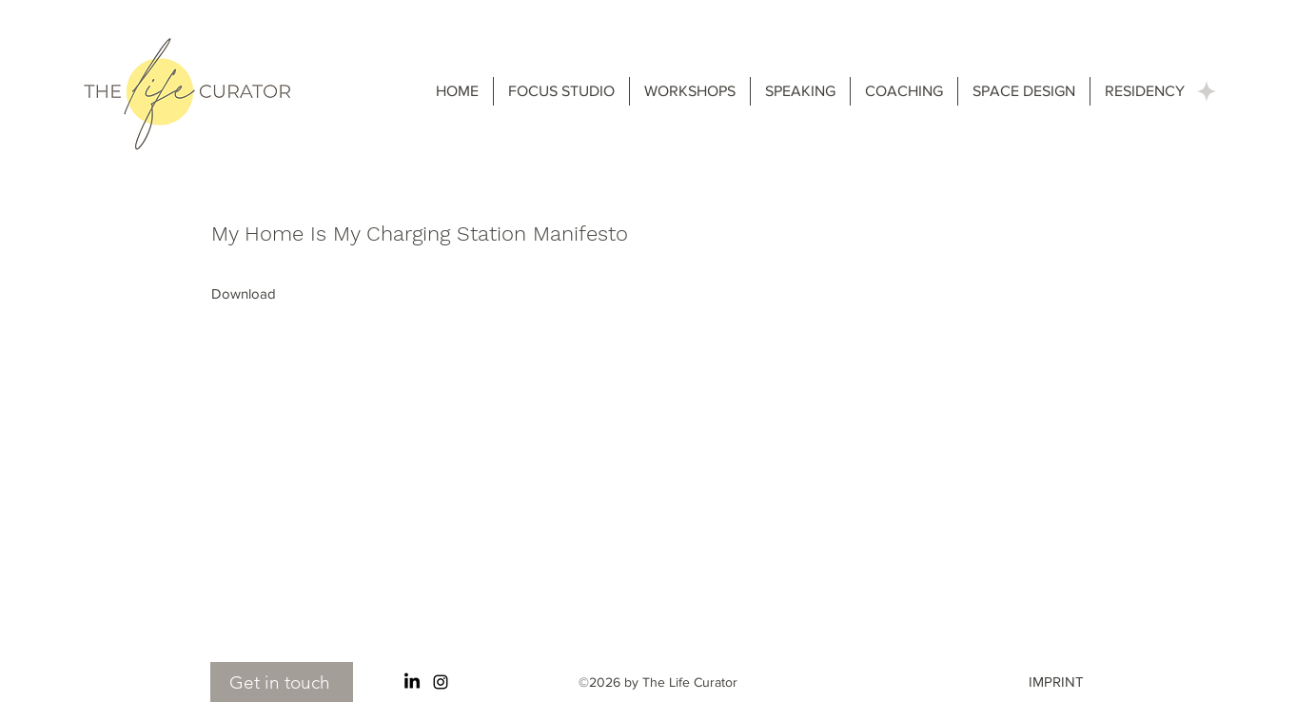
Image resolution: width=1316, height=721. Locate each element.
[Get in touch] (281, 682)
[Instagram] (440, 682)
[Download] (243, 294)
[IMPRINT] (1069, 682)
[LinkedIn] (412, 682)
